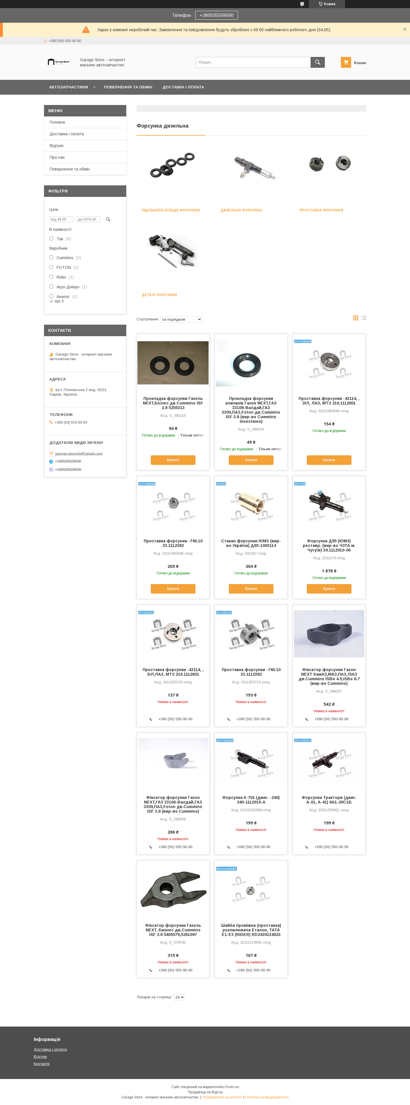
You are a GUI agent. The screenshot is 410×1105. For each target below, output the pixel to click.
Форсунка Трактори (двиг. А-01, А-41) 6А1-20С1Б (329, 799)
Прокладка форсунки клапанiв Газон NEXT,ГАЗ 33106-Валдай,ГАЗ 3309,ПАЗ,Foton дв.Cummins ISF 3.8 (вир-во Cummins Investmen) (251, 410)
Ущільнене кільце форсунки (171, 210)
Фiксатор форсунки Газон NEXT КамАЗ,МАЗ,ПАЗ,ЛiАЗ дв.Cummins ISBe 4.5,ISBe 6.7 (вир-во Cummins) (329, 676)
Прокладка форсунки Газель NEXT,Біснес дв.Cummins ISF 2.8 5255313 (173, 403)
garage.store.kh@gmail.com (79, 453)
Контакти (41, 1064)
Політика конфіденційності (267, 1097)
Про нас (57, 157)
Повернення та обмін (128, 87)
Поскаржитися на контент (222, 1097)
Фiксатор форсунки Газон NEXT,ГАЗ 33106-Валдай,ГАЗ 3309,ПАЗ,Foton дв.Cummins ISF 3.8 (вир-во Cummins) (173, 804)
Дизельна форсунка (241, 210)
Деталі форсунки (159, 295)
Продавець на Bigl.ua (205, 1092)
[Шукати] (318, 62)
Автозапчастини (68, 87)
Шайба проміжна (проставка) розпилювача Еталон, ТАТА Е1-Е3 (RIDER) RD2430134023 (251, 930)
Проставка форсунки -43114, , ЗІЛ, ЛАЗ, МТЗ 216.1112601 (329, 400)
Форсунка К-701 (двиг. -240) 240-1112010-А (251, 799)
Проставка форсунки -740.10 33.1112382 (173, 543)
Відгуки (56, 145)
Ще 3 (59, 301)
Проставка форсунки (321, 210)
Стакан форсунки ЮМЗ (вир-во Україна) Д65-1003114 (251, 543)
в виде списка (363, 319)
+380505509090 (216, 15)
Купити (173, 460)
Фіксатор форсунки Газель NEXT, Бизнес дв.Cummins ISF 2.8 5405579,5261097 (173, 930)
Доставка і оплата (183, 87)
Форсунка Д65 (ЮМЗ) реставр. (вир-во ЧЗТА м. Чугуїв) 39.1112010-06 (329, 545)
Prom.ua (232, 1087)
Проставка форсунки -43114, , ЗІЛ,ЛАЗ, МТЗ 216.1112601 (173, 672)
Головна (57, 122)
